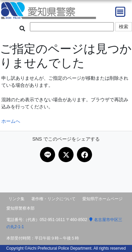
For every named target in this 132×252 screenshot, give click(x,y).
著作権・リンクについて (53, 198)
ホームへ (10, 121)
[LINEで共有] (47, 154)
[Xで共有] (66, 154)
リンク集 (16, 198)
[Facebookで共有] (84, 154)
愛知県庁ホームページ (102, 198)
